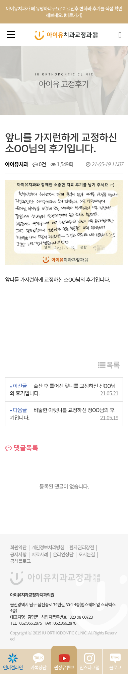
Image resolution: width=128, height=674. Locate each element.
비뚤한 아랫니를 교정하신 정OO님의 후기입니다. (62, 414)
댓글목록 (21, 447)
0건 (39, 164)
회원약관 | (19, 547)
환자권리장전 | (83, 547)
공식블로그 (20, 560)
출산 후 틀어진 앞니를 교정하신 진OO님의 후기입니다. (63, 389)
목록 (109, 364)
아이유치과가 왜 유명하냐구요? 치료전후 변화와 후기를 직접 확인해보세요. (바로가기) (64, 11)
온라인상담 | (64, 554)
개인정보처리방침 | (49, 547)
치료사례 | (41, 554)
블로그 (115, 662)
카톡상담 (38, 662)
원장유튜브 (64, 662)
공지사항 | (19, 554)
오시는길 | (88, 554)
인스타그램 (89, 662)
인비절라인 (12, 662)
